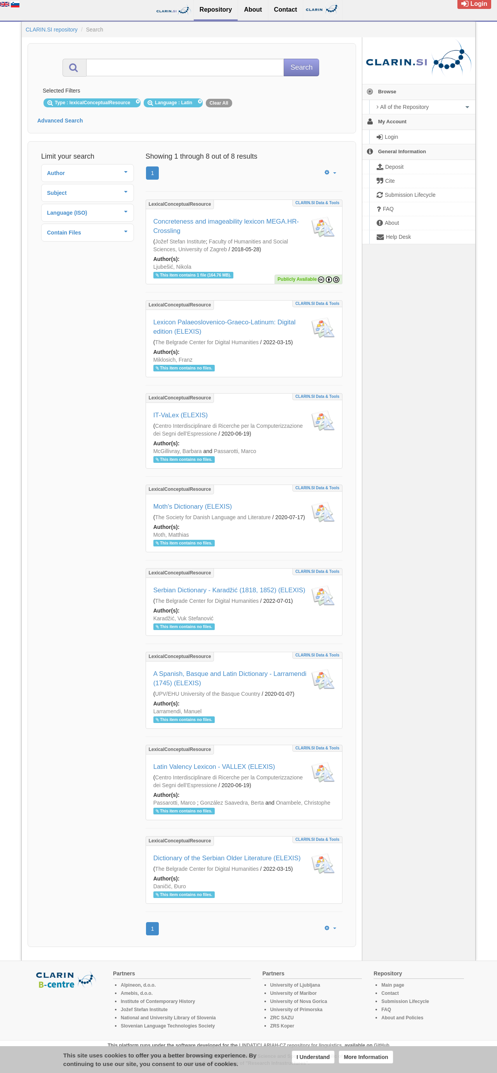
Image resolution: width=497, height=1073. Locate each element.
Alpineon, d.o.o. (138, 985)
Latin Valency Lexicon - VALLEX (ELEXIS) (214, 766)
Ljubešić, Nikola (172, 267)
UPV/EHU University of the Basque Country (207, 694)
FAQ (386, 1009)
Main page (392, 985)
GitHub (381, 1045)
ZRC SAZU (282, 1017)
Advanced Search (60, 120)
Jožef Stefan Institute (180, 241)
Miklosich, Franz (173, 360)
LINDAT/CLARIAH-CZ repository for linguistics (290, 1045)
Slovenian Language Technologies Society (168, 1026)
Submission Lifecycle (405, 1001)
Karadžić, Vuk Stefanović (183, 618)
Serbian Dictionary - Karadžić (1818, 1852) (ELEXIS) (229, 590)
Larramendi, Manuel (177, 711)
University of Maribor (293, 993)
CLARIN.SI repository (52, 29)
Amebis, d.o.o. (137, 993)
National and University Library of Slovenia (168, 1017)
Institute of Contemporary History (158, 1001)
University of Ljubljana (295, 985)
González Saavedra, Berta (232, 803)
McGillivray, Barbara (177, 451)
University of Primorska (296, 1009)
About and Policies (402, 1017)
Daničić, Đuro (169, 886)
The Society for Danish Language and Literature (213, 517)
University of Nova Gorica (298, 1001)
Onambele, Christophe (303, 803)
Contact (390, 993)
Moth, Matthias (171, 535)
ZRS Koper (282, 1026)
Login (474, 3)
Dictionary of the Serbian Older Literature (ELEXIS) (227, 858)
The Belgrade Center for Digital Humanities (207, 342)
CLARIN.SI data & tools (317, 203)
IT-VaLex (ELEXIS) (180, 415)
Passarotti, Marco (235, 451)
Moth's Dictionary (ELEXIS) (192, 506)
